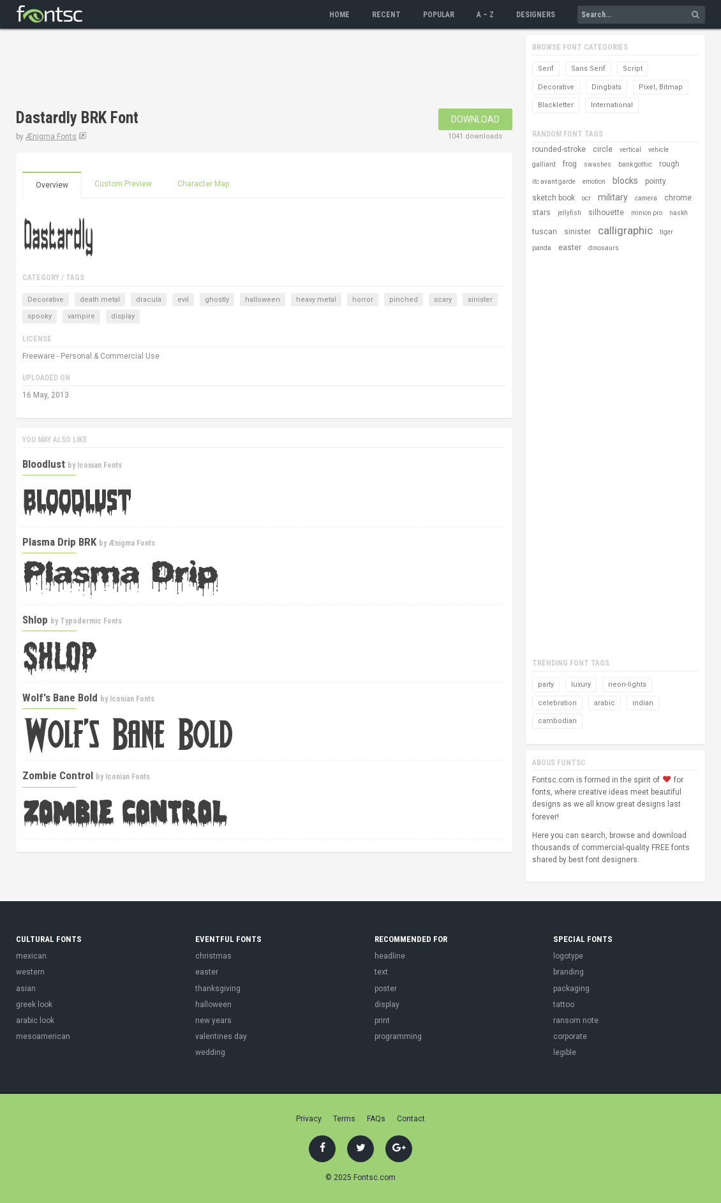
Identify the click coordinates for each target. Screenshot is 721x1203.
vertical (630, 149)
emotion (594, 181)
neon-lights (627, 684)
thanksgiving (218, 988)
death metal (100, 299)
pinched (403, 299)
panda (541, 247)
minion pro (646, 212)
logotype (568, 956)
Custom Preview (123, 183)
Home (339, 14)
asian (26, 988)
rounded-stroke (559, 149)
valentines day (221, 1036)
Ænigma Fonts (51, 136)
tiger (666, 231)
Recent (386, 14)
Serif (546, 68)
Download (475, 119)
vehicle (658, 149)
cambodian (557, 721)
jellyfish (569, 212)
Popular (438, 14)
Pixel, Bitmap (661, 87)
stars (541, 212)
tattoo (563, 1004)
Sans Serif (588, 68)
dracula (148, 299)
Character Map (203, 183)
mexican (31, 956)
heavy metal (316, 299)
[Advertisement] (248, 70)
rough (669, 164)
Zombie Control (57, 775)
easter (569, 247)
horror (362, 299)
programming (398, 1036)
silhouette (606, 212)
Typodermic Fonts (91, 620)
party (546, 684)
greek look (34, 1004)
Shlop (35, 619)
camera (646, 198)
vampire (81, 316)
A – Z (485, 14)
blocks (625, 181)
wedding (210, 1052)
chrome (678, 197)
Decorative (45, 299)
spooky (39, 316)
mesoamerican (43, 1036)
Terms (344, 1118)
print (382, 1020)
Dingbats (606, 87)
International (612, 105)
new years (213, 1020)
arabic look (35, 1020)
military (613, 197)
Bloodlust (43, 464)
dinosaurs (603, 247)
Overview (52, 185)
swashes (597, 164)
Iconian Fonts (99, 465)
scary (443, 299)
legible (564, 1052)
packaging (571, 988)
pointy (655, 181)
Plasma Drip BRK (59, 541)
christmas (213, 956)
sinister (480, 299)
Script (633, 68)
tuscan (544, 231)
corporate (570, 1036)
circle (603, 149)
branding (568, 972)
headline (390, 956)
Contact (411, 1118)
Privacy (309, 1118)
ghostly (217, 299)
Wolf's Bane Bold (60, 697)
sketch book (553, 197)
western (30, 972)
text (381, 972)
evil (183, 299)
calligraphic (625, 230)
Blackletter (556, 105)
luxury (581, 684)
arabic (604, 703)
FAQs (376, 1118)
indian (642, 703)
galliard (544, 164)
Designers (535, 14)
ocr (586, 198)
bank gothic (635, 164)
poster (386, 988)
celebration (557, 703)
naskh (678, 212)
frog (570, 164)
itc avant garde (554, 181)
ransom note (575, 1020)
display (123, 316)
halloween (262, 299)
